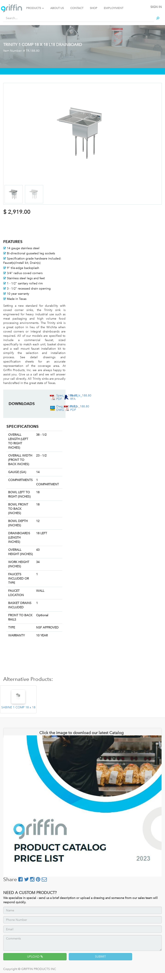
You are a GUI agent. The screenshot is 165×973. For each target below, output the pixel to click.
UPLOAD (35, 956)
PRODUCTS (35, 8)
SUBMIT (100, 956)
